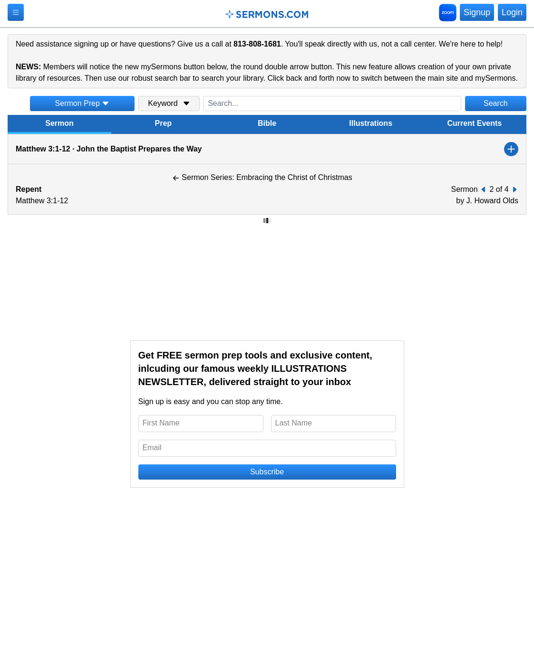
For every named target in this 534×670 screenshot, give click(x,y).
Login (512, 12)
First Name (161, 423)
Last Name (293, 423)
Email (152, 448)
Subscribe (267, 472)
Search (496, 103)
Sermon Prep (82, 103)
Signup (477, 12)
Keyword (169, 103)
